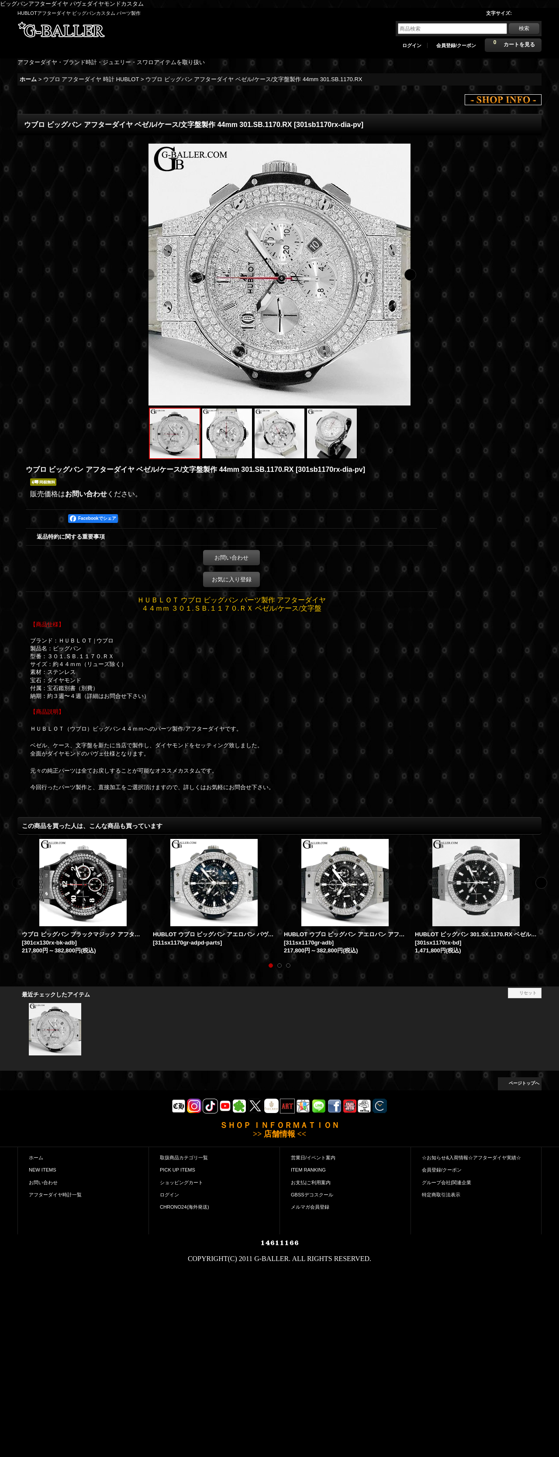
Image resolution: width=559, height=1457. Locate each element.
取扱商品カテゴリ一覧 (184, 1157)
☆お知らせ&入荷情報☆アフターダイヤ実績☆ (471, 1157)
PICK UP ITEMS (177, 1169)
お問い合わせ (86, 494)
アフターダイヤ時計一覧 (55, 1194)
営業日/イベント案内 (313, 1157)
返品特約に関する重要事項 (71, 536)
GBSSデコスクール (312, 1194)
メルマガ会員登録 (310, 1207)
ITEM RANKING (308, 1169)
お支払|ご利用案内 (311, 1182)
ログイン (411, 45)
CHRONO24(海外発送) (184, 1207)
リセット (528, 992)
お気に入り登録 (232, 579)
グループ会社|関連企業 (446, 1182)
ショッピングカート (181, 1182)
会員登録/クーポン (456, 45)
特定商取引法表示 (441, 1194)
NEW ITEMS (42, 1169)
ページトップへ (524, 1083)
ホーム (36, 1157)
